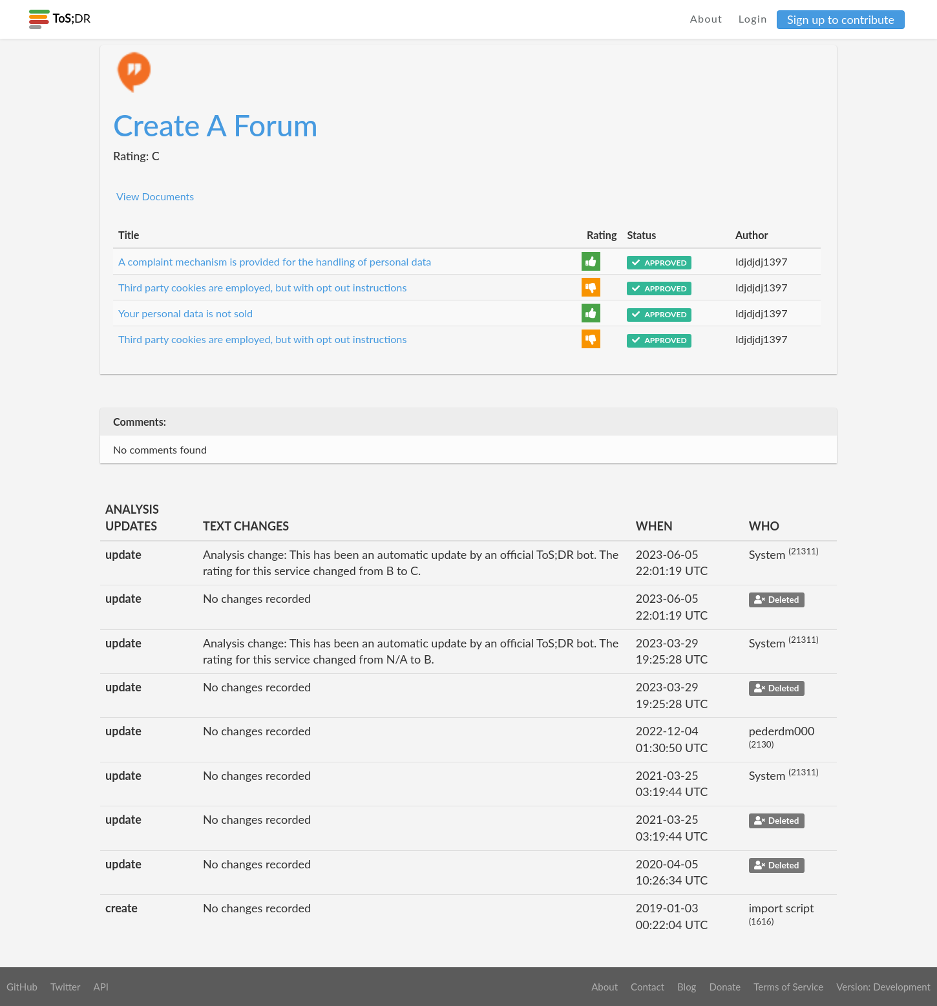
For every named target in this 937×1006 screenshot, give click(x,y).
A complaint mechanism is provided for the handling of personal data (274, 261)
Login (753, 18)
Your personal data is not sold (185, 313)
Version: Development (883, 986)
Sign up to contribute (840, 19)
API (100, 986)
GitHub (21, 986)
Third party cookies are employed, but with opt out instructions (262, 287)
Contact (647, 986)
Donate (725, 986)
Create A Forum (215, 125)
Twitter (65, 986)
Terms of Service (788, 986)
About (706, 18)
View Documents (155, 196)
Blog (686, 986)
